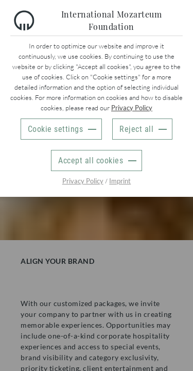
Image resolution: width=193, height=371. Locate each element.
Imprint (120, 181)
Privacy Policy (131, 108)
